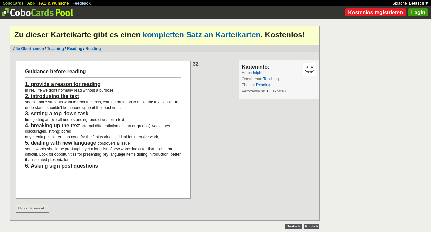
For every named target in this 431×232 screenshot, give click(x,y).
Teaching (55, 48)
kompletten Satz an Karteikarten (201, 34)
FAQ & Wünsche (54, 3)
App (31, 3)
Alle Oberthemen (28, 48)
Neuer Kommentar (32, 208)
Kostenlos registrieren (375, 12)
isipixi (257, 73)
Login (418, 12)
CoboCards (13, 3)
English (311, 226)
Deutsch (418, 3)
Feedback (82, 3)
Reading (74, 48)
